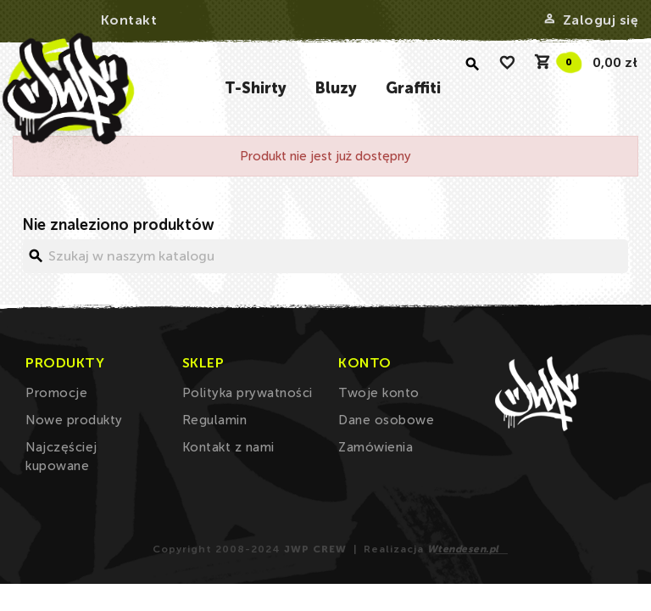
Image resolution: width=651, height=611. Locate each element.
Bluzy (336, 88)
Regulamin (215, 420)
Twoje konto (379, 393)
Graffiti (413, 88)
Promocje (56, 393)
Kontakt (129, 20)
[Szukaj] (325, 256)
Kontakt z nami (228, 447)
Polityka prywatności (247, 393)
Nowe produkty (74, 420)
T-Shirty (256, 88)
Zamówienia (375, 447)
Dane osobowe (386, 420)
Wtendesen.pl (463, 549)
